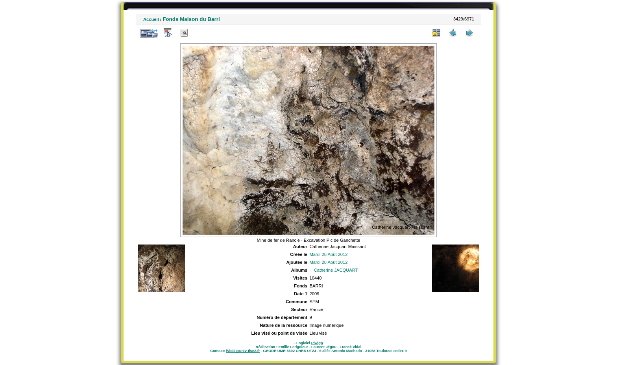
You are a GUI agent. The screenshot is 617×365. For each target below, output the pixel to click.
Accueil (151, 19)
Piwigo (317, 343)
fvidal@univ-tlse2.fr (243, 351)
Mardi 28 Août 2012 (328, 254)
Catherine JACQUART (336, 270)
